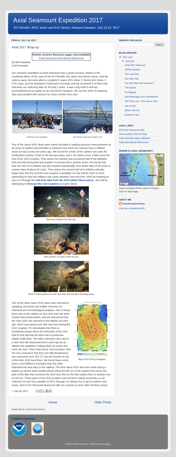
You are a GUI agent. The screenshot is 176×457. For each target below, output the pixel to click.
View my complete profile (132, 208)
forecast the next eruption (42, 183)
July (127, 61)
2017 (125, 57)
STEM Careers (132, 69)
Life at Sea (130, 106)
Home (52, 402)
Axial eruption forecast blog (133, 134)
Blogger (106, 444)
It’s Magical (130, 92)
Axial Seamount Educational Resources (61, 58)
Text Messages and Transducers (141, 96)
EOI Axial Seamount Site (131, 130)
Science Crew (132, 114)
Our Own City (132, 78)
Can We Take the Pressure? (139, 83)
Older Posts (102, 402)
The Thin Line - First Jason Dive (141, 101)
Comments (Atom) (35, 409)
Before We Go (132, 110)
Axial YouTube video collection (134, 138)
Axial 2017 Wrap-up (25, 47)
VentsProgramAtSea (133, 203)
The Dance (130, 87)
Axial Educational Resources (133, 142)
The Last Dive (132, 74)
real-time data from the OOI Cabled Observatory (64, 180)
